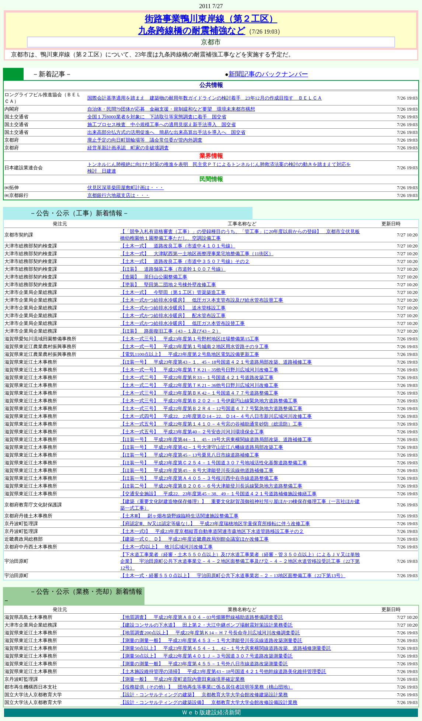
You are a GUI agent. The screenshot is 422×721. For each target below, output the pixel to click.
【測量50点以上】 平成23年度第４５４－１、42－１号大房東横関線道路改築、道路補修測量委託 (225, 648)
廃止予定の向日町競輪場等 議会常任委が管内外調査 (144, 140)
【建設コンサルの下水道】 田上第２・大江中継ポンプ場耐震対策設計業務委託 (206, 625)
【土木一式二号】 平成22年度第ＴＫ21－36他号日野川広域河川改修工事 (199, 385)
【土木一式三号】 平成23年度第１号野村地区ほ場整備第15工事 (189, 339)
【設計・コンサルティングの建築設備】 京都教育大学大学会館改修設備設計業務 (208, 702)
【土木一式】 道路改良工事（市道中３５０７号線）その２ (185, 261)
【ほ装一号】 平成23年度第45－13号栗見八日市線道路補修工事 (189, 455)
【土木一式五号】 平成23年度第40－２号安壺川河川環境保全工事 (192, 431)
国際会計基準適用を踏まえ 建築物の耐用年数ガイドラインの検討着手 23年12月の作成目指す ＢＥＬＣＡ (204, 98)
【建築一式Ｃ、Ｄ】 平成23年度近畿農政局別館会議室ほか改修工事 (194, 539)
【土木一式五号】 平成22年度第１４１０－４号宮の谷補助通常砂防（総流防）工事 (211, 424)
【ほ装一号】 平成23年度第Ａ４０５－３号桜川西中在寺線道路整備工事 (199, 478)
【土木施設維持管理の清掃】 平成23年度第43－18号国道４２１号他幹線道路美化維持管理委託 (223, 671)
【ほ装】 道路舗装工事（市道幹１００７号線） (173, 269)
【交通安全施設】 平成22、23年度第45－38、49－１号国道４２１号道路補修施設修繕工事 (218, 493)
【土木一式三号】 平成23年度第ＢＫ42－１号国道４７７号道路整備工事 (199, 393)
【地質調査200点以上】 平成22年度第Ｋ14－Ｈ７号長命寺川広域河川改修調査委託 (210, 632)
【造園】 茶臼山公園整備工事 (153, 277)
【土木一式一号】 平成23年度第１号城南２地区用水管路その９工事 (194, 346)
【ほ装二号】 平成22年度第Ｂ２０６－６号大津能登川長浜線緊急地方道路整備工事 (211, 486)
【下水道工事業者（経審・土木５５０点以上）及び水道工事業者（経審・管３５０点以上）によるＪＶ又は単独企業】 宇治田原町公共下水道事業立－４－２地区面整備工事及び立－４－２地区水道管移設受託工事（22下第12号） (240, 561)
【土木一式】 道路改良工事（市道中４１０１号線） (177, 246)
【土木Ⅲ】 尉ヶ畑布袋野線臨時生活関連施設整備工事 (179, 516)
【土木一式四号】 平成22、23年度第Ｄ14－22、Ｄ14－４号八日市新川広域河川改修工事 (216, 416)
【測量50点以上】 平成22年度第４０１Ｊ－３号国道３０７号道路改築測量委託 (206, 656)
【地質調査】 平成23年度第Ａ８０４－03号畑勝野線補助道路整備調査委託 (201, 617)
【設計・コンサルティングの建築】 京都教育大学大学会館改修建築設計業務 (204, 694)
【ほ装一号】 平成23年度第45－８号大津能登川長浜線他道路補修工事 (196, 470)
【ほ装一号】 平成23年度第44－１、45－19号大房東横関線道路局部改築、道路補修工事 (216, 439)
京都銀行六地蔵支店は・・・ (118, 195)
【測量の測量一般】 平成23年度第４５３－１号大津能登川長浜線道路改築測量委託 (211, 640)
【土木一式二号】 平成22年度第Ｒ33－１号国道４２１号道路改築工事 (196, 377)
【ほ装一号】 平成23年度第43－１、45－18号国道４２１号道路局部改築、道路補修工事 (216, 362)
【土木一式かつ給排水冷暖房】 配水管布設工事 (173, 315)
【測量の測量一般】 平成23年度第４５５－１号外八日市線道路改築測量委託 (204, 663)
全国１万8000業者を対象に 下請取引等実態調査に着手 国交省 (156, 116)
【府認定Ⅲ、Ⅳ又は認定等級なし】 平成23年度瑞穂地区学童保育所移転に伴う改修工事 (215, 523)
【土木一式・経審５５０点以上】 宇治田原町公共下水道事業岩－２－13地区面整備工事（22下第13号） (232, 575)
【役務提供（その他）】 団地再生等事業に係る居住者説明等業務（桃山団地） (206, 687)
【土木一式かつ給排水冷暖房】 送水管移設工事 (173, 308)
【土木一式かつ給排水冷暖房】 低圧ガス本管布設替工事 (182, 323)
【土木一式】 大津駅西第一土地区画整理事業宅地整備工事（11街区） (196, 253)
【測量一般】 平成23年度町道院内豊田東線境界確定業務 (182, 679)
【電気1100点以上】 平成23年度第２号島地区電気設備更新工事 (189, 354)
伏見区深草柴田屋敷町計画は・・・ (125, 187)
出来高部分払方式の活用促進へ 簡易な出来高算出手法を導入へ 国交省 (166, 132)
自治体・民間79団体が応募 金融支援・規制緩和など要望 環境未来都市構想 (171, 109)
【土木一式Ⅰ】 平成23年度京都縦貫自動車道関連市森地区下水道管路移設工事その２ (212, 531)
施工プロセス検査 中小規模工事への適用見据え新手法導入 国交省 (161, 124)
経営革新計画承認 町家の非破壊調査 (128, 147)
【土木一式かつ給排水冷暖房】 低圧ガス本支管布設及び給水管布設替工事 (201, 300)
